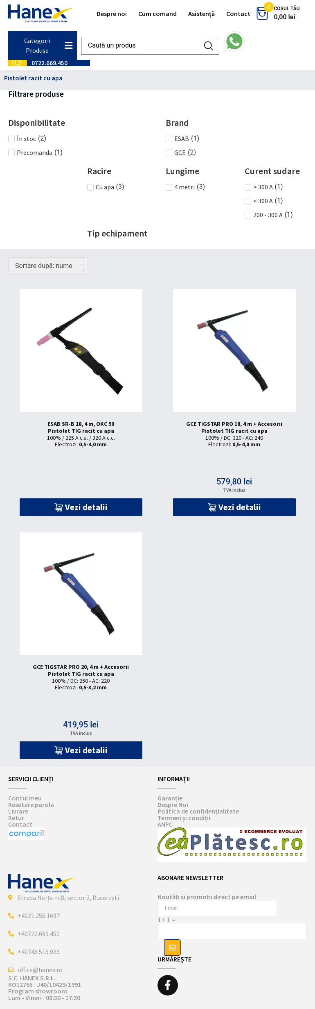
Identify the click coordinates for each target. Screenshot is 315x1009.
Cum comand (157, 13)
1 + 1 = (166, 919)
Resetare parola (31, 804)
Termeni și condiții (184, 818)
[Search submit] (208, 45)
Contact (238, 13)
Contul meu (25, 798)
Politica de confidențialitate (198, 811)
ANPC (165, 824)
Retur (16, 818)
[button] (81, 507)
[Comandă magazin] (48, 266)
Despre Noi (173, 804)
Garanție (170, 798)
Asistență (201, 13)
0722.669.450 (50, 63)
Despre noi (112, 13)
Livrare (18, 811)
